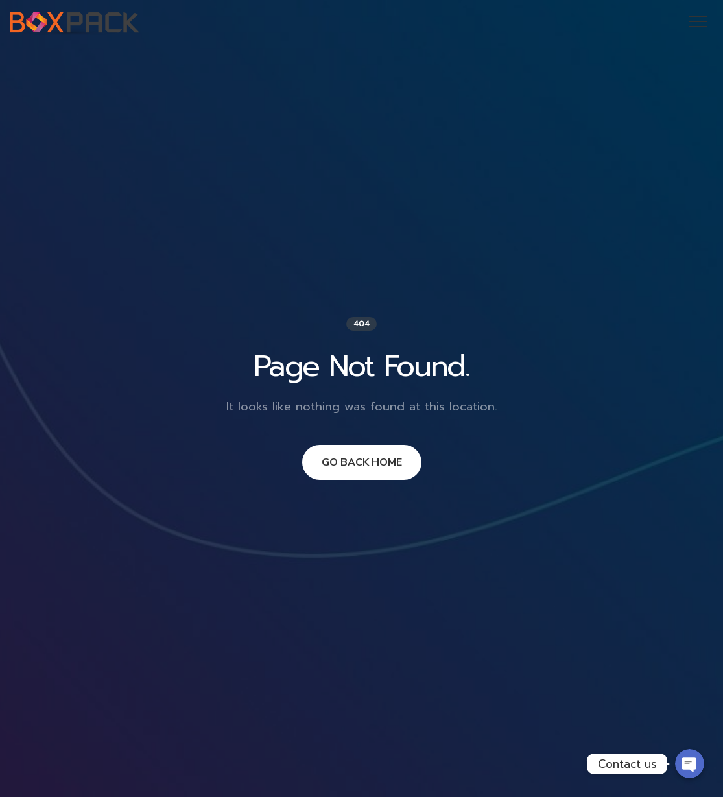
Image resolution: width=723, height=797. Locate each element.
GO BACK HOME (362, 462)
